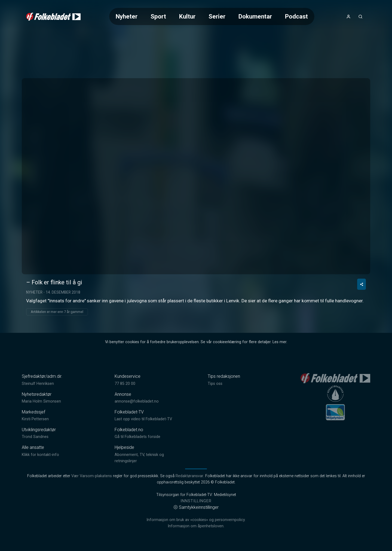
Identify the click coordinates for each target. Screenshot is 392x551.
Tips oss (215, 383)
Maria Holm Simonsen (41, 401)
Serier (217, 16)
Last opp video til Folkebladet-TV (143, 419)
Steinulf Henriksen (38, 383)
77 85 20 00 (125, 383)
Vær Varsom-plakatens (91, 476)
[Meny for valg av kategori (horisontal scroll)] (211, 16)
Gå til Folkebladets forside (137, 436)
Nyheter (126, 16)
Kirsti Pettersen (35, 419)
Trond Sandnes (35, 436)
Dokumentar (255, 16)
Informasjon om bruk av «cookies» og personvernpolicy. (196, 519)
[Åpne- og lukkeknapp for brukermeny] (348, 16)
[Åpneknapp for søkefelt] (360, 16)
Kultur (187, 16)
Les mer (279, 342)
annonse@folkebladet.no (137, 401)
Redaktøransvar (189, 476)
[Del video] (361, 284)
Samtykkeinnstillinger (196, 507)
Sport (158, 16)
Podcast (296, 16)
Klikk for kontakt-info (40, 454)
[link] (53, 16)
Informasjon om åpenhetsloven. (196, 526)
